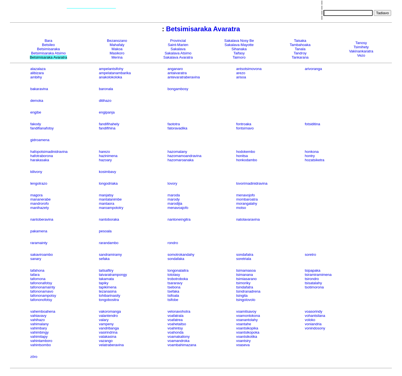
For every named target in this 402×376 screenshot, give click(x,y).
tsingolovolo (245, 300)
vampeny (106, 324)
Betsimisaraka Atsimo (48, 53)
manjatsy (106, 195)
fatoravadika (177, 128)
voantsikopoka (247, 332)
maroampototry (111, 208)
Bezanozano (117, 40)
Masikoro (117, 53)
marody (174, 199)
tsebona (174, 287)
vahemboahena (42, 311)
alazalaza (38, 69)
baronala (106, 89)
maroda (174, 195)
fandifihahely (109, 124)
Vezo (361, 55)
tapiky (103, 283)
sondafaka (176, 259)
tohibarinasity (109, 295)
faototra (174, 124)
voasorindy (313, 311)
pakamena (38, 231)
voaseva (243, 345)
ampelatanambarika (115, 73)
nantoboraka (109, 219)
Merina (117, 57)
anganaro (175, 69)
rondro (173, 243)
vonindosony (315, 328)
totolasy (174, 275)
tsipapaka (312, 270)
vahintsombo (40, 345)
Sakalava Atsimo (178, 53)
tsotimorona (314, 287)
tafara (34, 275)
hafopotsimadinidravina (49, 152)
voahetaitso (177, 324)
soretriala (243, 259)
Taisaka (300, 40)
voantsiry (243, 341)
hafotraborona (41, 156)
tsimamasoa (246, 270)
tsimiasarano (246, 279)
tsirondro (312, 279)
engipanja (106, 112)
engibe (35, 112)
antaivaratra (177, 73)
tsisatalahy (313, 283)
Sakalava (178, 49)
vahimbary (38, 328)
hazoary (105, 160)
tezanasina (107, 291)
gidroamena (39, 140)
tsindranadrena (248, 291)
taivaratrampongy (113, 275)
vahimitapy (38, 336)
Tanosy (361, 43)
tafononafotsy (41, 283)
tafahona (37, 270)
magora (36, 195)
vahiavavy (38, 316)
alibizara (37, 73)
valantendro (108, 316)
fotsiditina (312, 124)
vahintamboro (41, 341)
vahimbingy (39, 332)
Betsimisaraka (48, 49)
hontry (310, 156)
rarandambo (108, 243)
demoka (36, 100)
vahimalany (39, 324)
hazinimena (108, 156)
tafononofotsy (41, 300)
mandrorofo (39, 203)
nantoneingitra (179, 219)
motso (241, 208)
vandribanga (109, 328)
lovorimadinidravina (251, 183)
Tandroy (300, 53)
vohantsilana (315, 316)
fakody (35, 124)
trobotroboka (178, 279)
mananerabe (40, 199)
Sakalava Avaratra (178, 57)
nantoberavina (41, 219)
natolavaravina (248, 219)
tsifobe (173, 300)
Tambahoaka (300, 45)
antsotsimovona (249, 69)
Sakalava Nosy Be (239, 40)
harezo (104, 152)
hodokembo (245, 152)
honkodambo (246, 160)
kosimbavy (107, 172)
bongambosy (178, 89)
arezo (240, 73)
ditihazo (105, 100)
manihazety (39, 208)
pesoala (105, 231)
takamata (106, 279)
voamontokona (248, 316)
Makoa (117, 49)
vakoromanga (110, 311)
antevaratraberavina (184, 77)
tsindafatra (244, 287)
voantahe (243, 324)
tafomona (37, 279)
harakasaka (39, 160)
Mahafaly (117, 45)
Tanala (300, 49)
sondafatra (244, 254)
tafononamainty (42, 287)
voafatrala (175, 316)
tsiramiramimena (318, 275)
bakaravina (39, 89)
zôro (33, 357)
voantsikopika (247, 328)
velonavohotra (179, 311)
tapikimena (107, 287)
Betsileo (48, 45)
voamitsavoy (246, 311)
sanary (35, 259)
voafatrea (175, 320)
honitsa (242, 156)
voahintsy (175, 328)
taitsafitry (106, 270)
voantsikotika (246, 336)
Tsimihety (361, 47)
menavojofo (245, 195)
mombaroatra (247, 199)
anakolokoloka (110, 77)
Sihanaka (239, 49)
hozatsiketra (314, 160)
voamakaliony (179, 336)
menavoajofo (178, 208)
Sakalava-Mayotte (238, 45)
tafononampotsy (43, 295)
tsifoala (173, 295)
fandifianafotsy (42, 128)
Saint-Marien (178, 45)
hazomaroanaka (180, 160)
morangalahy (246, 203)
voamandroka (179, 341)
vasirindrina (108, 332)
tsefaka (173, 291)
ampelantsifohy (111, 69)
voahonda (175, 332)
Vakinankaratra (361, 51)
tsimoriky (243, 283)
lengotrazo (38, 183)
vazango (106, 341)
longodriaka (108, 183)
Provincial (178, 40)
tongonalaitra (178, 270)
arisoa (241, 77)
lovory (172, 183)
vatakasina (107, 336)
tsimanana (244, 275)
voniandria (313, 324)
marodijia (175, 203)
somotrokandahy (181, 254)
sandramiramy (110, 254)
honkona (312, 152)
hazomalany (177, 152)
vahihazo (37, 320)
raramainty (38, 243)
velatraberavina (111, 345)
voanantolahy (247, 320)
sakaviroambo (41, 254)
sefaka (104, 259)
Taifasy (239, 53)
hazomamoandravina (184, 156)
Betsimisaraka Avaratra (203, 29)
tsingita (242, 295)
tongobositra (109, 300)
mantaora (106, 203)
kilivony (36, 172)
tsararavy (175, 283)
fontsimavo (245, 128)
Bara (48, 40)
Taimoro (239, 57)
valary (104, 320)
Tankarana (300, 57)
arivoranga (313, 69)
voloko (310, 320)
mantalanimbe (110, 199)
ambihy (36, 77)
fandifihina (107, 128)
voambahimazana (182, 345)
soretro (310, 254)
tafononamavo (41, 291)
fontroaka (243, 124)
